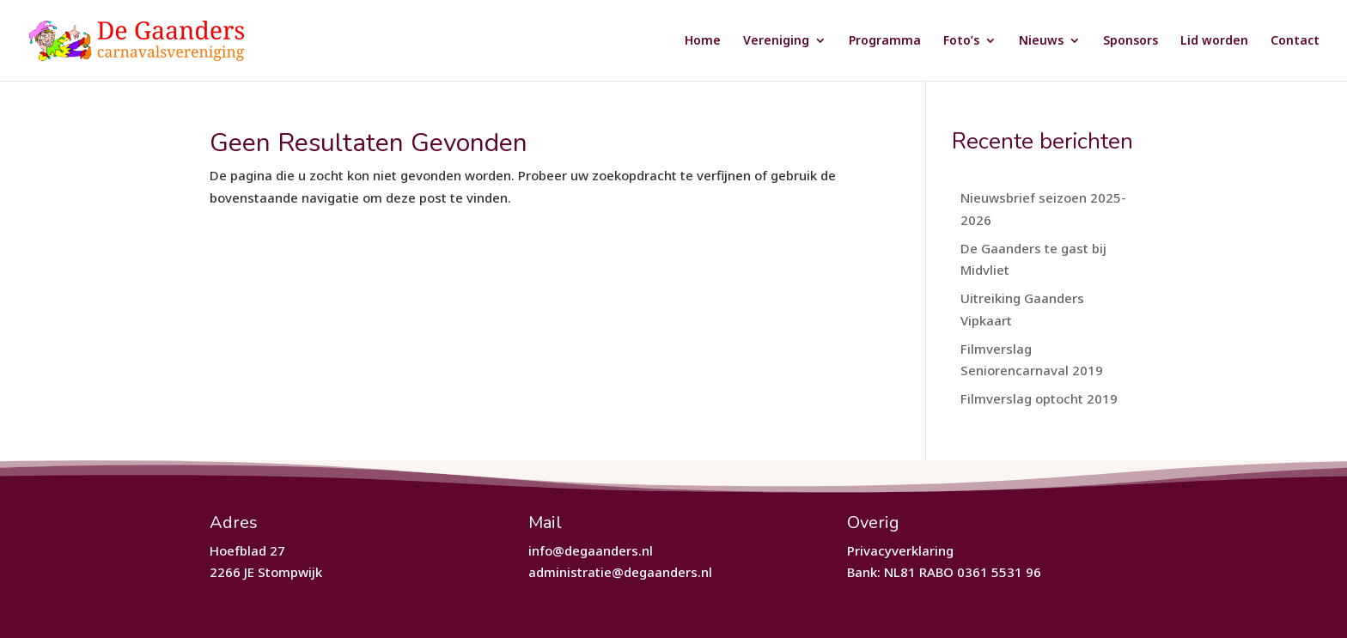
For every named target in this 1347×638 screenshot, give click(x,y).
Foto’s (961, 41)
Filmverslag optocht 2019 (1039, 398)
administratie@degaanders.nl (620, 571)
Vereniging (776, 41)
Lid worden (1214, 41)
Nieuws (1041, 41)
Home (703, 41)
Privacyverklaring (900, 550)
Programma (885, 41)
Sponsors (1130, 41)
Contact (1295, 41)
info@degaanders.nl (590, 550)
